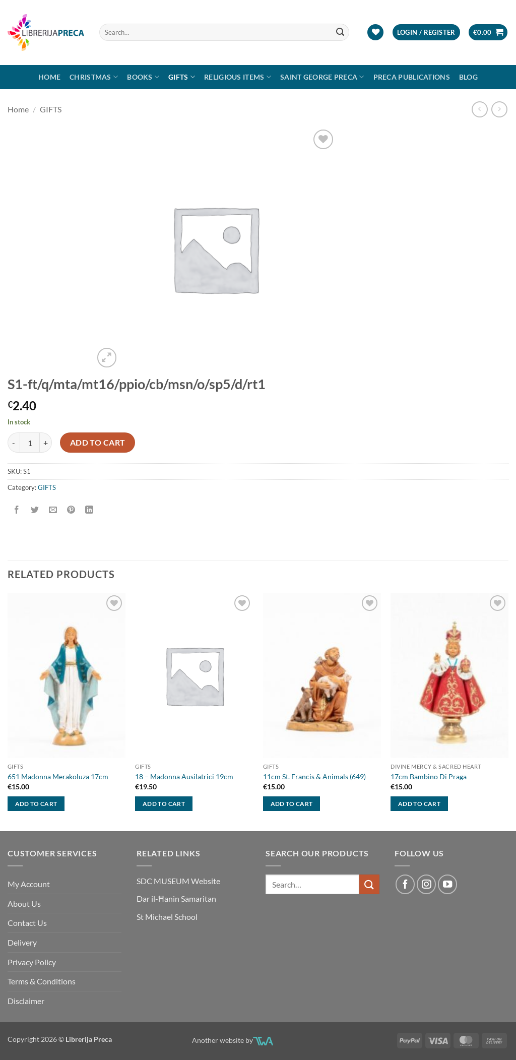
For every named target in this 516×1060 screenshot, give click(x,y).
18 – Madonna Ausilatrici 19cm (184, 776)
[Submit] (340, 32)
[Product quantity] (30, 442)
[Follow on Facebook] (405, 884)
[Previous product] (499, 109)
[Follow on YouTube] (447, 884)
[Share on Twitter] (35, 510)
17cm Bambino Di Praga (429, 776)
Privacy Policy (32, 962)
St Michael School (167, 916)
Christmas (94, 77)
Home (49, 77)
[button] (426, 32)
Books (143, 77)
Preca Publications (411, 77)
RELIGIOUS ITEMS (237, 77)
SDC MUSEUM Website (178, 881)
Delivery (22, 942)
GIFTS (181, 77)
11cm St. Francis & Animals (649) (314, 776)
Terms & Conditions (42, 981)
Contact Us (27, 922)
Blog (468, 77)
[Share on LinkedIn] (89, 510)
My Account (29, 884)
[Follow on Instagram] (426, 884)
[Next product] (479, 109)
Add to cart (97, 442)
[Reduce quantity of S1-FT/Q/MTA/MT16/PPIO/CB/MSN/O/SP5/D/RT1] (14, 442)
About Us (24, 903)
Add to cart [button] (36, 803)
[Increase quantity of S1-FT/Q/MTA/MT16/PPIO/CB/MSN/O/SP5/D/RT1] (46, 442)
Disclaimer (26, 1001)
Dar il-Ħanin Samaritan (176, 898)
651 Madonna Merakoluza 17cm (58, 776)
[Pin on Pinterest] (71, 510)
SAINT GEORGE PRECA (322, 77)
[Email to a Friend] (53, 510)
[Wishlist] (375, 32)
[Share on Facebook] (17, 510)
